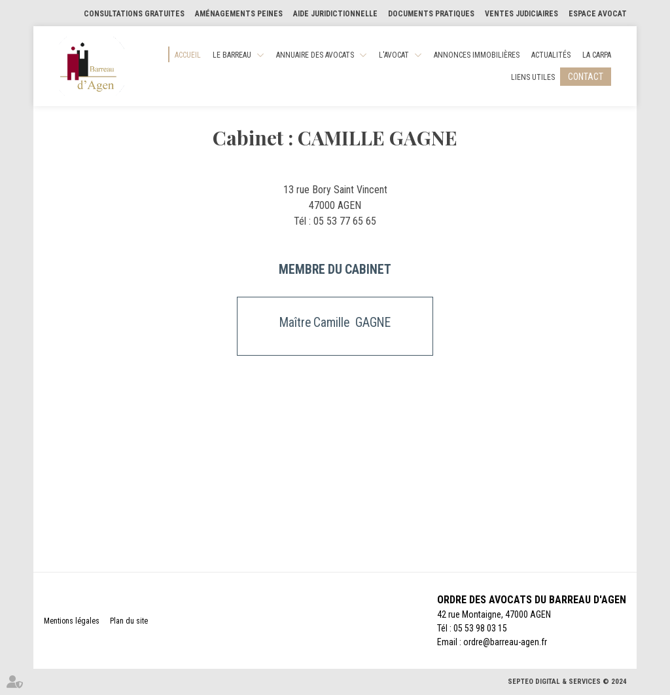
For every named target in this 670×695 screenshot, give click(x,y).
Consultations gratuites (134, 13)
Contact (585, 76)
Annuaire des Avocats (315, 55)
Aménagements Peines (239, 13)
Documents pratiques (431, 13)
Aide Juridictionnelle (335, 13)
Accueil (188, 55)
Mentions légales (71, 621)
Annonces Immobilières (477, 55)
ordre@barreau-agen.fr (505, 642)
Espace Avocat (598, 13)
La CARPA (596, 55)
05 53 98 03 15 (480, 628)
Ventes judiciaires (521, 13)
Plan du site (129, 621)
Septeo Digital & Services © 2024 (567, 681)
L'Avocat (394, 55)
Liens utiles (533, 77)
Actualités (551, 55)
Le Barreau (232, 55)
